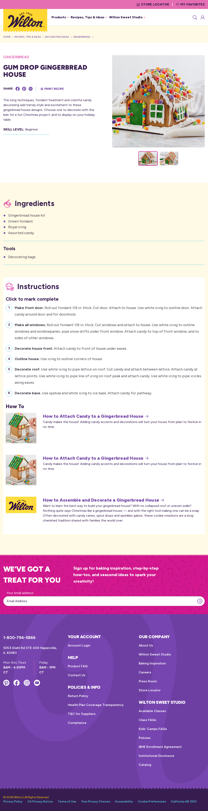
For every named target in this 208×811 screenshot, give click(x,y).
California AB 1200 (184, 801)
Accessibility (124, 801)
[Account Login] (202, 17)
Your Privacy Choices (95, 801)
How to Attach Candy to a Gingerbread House (96, 416)
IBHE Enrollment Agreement (160, 747)
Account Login (79, 645)
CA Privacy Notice (40, 801)
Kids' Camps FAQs (153, 729)
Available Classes (152, 711)
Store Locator (152, 4)
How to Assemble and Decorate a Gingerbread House (103, 500)
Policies (145, 738)
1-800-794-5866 (19, 637)
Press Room (148, 681)
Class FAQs (147, 720)
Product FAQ (78, 666)
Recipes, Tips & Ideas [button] (89, 17)
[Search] (194, 17)
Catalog (145, 765)
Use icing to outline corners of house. (59, 358)
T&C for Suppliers (82, 714)
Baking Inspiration (152, 663)
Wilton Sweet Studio (155, 654)
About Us (146, 645)
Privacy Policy (12, 801)
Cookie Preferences (152, 801)
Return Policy (78, 696)
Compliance (77, 723)
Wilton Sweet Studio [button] (127, 17)
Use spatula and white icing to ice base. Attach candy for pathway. (83, 392)
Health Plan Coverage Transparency (96, 705)
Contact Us (76, 675)
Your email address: (20, 593)
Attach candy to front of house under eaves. (71, 348)
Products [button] (60, 17)
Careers (145, 672)
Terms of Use (67, 801)
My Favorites (190, 4)
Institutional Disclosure (156, 756)
